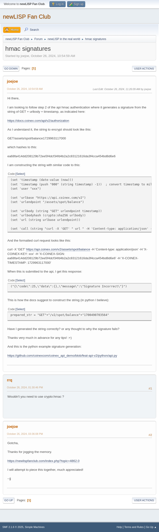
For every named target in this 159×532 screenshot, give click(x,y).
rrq (9, 380)
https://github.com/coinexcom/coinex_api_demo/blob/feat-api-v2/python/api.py (62, 355)
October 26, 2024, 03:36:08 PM (25, 433)
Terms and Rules (134, 527)
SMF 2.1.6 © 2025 (12, 527)
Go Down (11, 68)
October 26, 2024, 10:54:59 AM (25, 88)
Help (119, 527)
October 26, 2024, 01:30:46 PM (25, 387)
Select (20, 174)
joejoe (12, 81)
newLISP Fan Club (27, 16)
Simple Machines (34, 527)
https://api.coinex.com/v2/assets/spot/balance (58, 249)
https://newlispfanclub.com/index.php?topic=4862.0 (43, 461)
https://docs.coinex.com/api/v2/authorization (38, 120)
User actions (144, 68)
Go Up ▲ (151, 527)
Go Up (8, 500)
